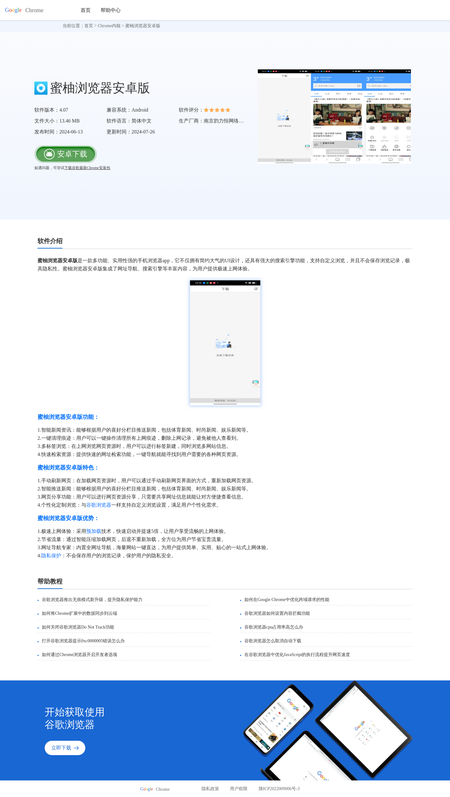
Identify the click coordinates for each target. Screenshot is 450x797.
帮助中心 (111, 10)
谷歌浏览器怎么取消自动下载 (272, 641)
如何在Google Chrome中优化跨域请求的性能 (286, 599)
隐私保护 (51, 555)
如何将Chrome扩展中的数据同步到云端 (79, 613)
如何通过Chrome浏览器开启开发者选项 (79, 654)
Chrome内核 (109, 25)
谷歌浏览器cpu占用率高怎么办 (273, 627)
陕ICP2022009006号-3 (279, 788)
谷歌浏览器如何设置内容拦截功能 (277, 613)
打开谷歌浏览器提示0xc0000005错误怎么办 (83, 641)
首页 (86, 10)
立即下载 (65, 747)
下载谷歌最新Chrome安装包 (87, 168)
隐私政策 (210, 788)
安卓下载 (65, 154)
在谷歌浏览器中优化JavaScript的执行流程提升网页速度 (297, 654)
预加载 (93, 531)
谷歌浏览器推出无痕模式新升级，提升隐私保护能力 (92, 599)
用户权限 (239, 788)
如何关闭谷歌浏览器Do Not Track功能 (78, 627)
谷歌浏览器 (98, 505)
